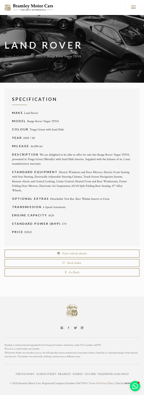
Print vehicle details (72, 253)
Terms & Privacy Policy (101, 383)
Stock (20, 56)
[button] (135, 386)
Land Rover (35, 56)
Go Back (72, 272)
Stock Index (72, 263)
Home (8, 56)
